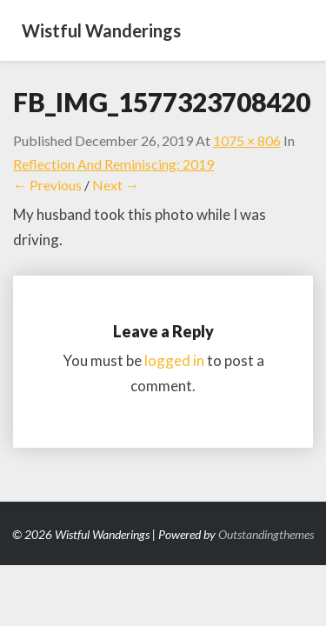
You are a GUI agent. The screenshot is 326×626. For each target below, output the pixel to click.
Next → (115, 184)
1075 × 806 (247, 140)
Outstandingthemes (266, 534)
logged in (174, 360)
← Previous (47, 184)
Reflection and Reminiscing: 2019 (113, 164)
